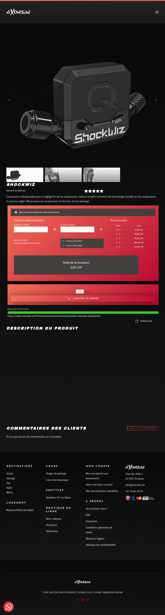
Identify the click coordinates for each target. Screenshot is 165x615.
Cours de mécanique (57, 480)
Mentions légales (95, 538)
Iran (8, 483)
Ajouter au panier (83, 298)
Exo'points (91, 521)
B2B (88, 515)
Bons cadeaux (53, 518)
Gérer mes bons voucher (99, 484)
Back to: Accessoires (143, 428)
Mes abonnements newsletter (102, 491)
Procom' (118, 592)
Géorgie (10, 478)
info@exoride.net (135, 485)
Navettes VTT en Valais (58, 497)
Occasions (51, 525)
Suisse (9, 473)
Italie (9, 488)
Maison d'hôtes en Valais (19, 510)
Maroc (9, 492)
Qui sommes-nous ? (97, 508)
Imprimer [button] (143, 321)
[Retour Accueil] (18, 12)
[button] (157, 12)
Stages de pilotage (56, 473)
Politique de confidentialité (101, 545)
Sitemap (97, 592)
